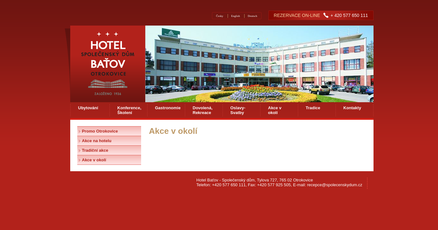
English (235, 16)
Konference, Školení (129, 110)
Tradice (313, 107)
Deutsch (252, 16)
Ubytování (88, 107)
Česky (219, 16)
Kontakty (352, 107)
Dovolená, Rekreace (203, 110)
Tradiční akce (95, 150)
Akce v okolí (275, 110)
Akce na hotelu (96, 140)
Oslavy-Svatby (237, 110)
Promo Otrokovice (100, 131)
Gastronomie (168, 107)
